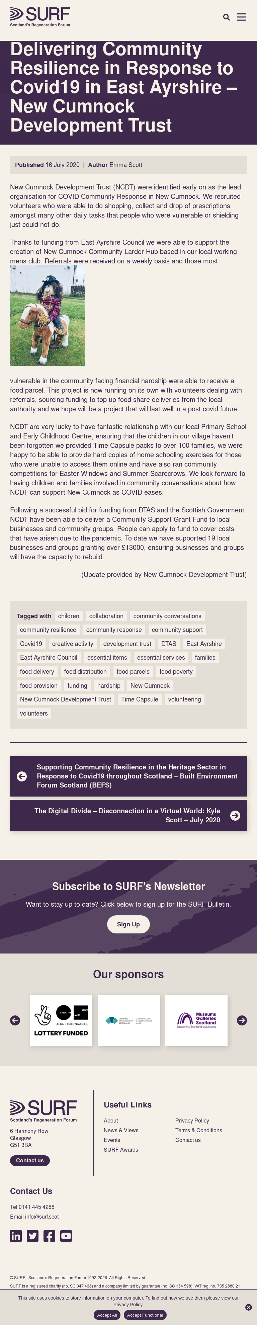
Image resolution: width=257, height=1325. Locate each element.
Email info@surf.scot (34, 1217)
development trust (127, 644)
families (205, 657)
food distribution (85, 671)
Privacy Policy (192, 1120)
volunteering (184, 699)
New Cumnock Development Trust (65, 699)
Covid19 (31, 644)
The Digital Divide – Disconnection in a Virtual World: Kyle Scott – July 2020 (128, 815)
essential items (107, 657)
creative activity (72, 644)
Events (112, 1140)
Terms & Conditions (198, 1130)
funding (77, 685)
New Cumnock (150, 685)
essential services (161, 657)
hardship (108, 685)
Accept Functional (145, 1315)
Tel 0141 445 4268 (32, 1207)
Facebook (49, 1236)
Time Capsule (139, 699)
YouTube (66, 1236)
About (111, 1120)
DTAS (168, 644)
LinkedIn (16, 1236)
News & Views (121, 1130)
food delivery (37, 671)
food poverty (176, 671)
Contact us (30, 1160)
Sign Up (128, 924)
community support (177, 630)
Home (40, 17)
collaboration (106, 616)
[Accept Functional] (248, 1307)
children (68, 616)
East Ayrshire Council (48, 657)
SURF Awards (121, 1150)
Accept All (107, 1315)
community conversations (167, 616)
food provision (39, 685)
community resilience (48, 630)
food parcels (133, 671)
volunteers (34, 713)
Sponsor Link (61, 1020)
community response (114, 630)
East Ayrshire (204, 644)
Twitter (32, 1236)
